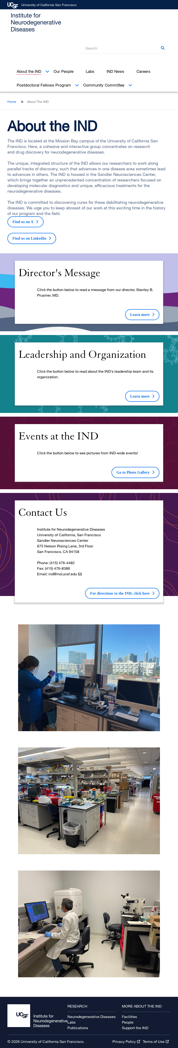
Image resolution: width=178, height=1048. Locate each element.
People (128, 1022)
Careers (143, 71)
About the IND (29, 71)
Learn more (140, 315)
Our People (63, 71)
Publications (77, 1027)
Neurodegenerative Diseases (91, 1016)
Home (11, 102)
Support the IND (135, 1027)
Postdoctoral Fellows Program (44, 85)
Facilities (129, 1016)
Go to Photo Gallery (133, 472)
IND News (115, 71)
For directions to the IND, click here (120, 593)
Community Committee (103, 85)
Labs (90, 71)
